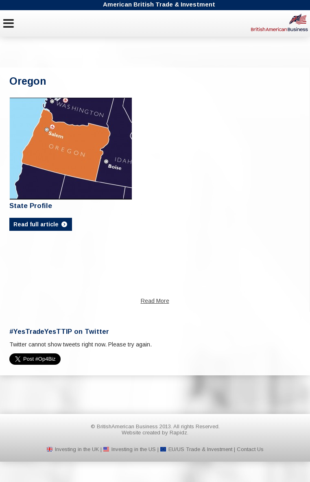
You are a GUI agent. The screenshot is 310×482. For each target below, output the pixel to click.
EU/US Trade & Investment (200, 449)
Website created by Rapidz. (155, 432)
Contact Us (250, 449)
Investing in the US (133, 449)
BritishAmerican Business (279, 22)
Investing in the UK (77, 449)
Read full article (40, 224)
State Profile (30, 206)
